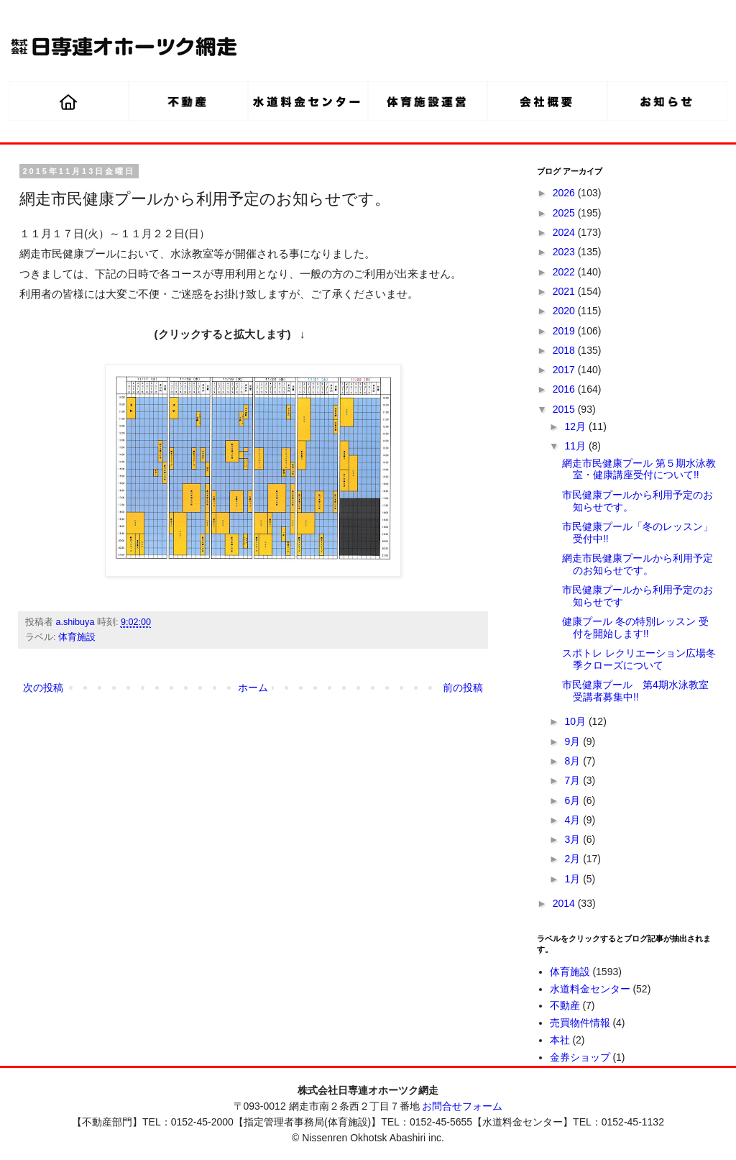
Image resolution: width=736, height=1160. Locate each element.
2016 (565, 389)
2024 (565, 232)
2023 (565, 251)
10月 (576, 721)
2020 (565, 310)
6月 (573, 800)
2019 (565, 331)
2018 (565, 350)
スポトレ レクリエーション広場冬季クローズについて (639, 659)
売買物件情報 (580, 1022)
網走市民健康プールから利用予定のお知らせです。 (637, 564)
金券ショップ (580, 1057)
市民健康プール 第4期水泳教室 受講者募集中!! (635, 691)
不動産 (565, 1005)
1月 (573, 879)
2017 (565, 369)
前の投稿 (463, 687)
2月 (573, 858)
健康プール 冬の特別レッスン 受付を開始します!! (635, 627)
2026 (565, 192)
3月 (573, 839)
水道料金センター (590, 989)
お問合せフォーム (462, 1106)
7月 (573, 780)
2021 (565, 291)
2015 (565, 409)
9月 (573, 741)
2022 (565, 272)
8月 (573, 761)
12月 (576, 426)
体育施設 (77, 637)
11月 (576, 446)
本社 (560, 1040)
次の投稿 (43, 687)
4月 (573, 820)
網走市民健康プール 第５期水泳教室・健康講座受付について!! (639, 469)
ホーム (253, 687)
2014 (565, 903)
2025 (565, 213)
